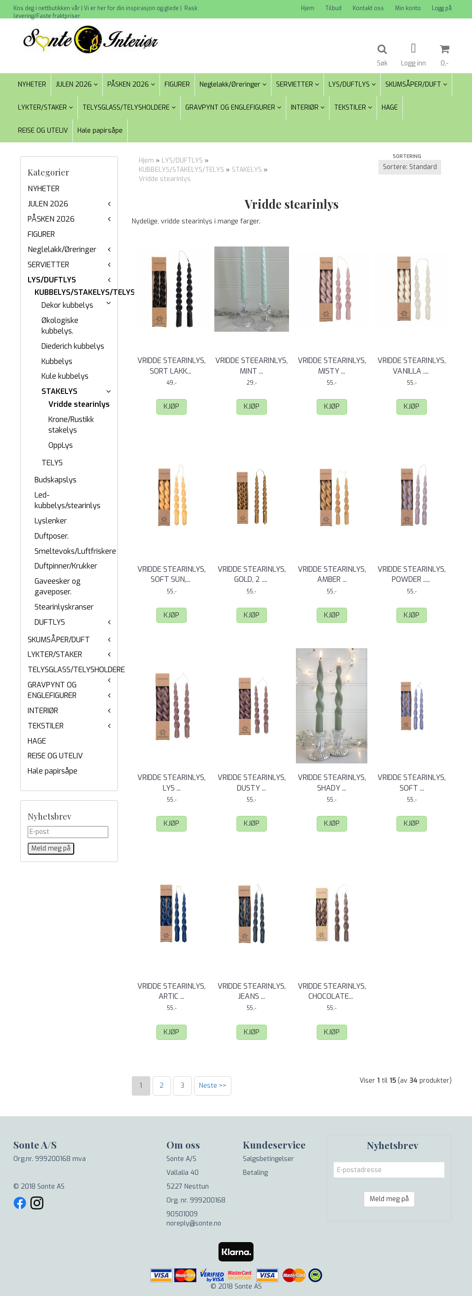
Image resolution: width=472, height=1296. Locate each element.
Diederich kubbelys (72, 346)
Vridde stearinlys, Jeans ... (252, 991)
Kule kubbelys (64, 376)
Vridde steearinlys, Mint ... (251, 365)
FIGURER (41, 234)
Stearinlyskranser (64, 607)
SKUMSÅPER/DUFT (59, 640)
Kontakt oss (368, 8)
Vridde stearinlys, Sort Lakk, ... (171, 365)
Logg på (442, 8)
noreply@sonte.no (193, 1223)
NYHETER (43, 189)
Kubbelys (56, 361)
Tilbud (333, 8)
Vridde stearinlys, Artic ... (171, 991)
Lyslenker (51, 521)
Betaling (255, 1172)
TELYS (52, 463)
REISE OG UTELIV (55, 756)
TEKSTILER (46, 726)
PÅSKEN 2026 (51, 219)
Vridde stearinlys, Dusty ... (252, 782)
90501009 (182, 1214)
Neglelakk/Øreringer (62, 249)
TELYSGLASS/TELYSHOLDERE (76, 669)
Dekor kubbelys (67, 305)
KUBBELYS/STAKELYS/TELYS (85, 292)
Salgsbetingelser (268, 1159)
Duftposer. (52, 536)
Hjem (307, 8)
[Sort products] (409, 167)
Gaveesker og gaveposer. (58, 586)
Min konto (408, 8)
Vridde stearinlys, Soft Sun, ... (171, 574)
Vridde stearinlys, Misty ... (332, 365)
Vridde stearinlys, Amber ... (332, 574)
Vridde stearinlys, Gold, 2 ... (252, 574)
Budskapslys (56, 480)
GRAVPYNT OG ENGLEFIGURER (52, 690)
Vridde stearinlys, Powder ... (412, 574)
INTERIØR (43, 710)
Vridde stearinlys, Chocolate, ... (332, 991)
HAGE (37, 741)
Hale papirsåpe (52, 771)
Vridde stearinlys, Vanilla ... (412, 365)
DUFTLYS (50, 622)
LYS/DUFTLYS (52, 280)
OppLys (60, 445)
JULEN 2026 (48, 204)
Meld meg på (389, 1199)
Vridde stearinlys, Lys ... (171, 782)
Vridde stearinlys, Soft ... (412, 782)
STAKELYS (59, 391)
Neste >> (212, 1085)
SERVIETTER (48, 265)
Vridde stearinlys (79, 404)
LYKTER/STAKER (55, 654)
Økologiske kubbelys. (59, 326)
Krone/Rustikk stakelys (71, 425)
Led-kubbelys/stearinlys (67, 500)
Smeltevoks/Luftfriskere (75, 551)
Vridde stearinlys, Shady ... (332, 782)
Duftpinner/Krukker (66, 566)
